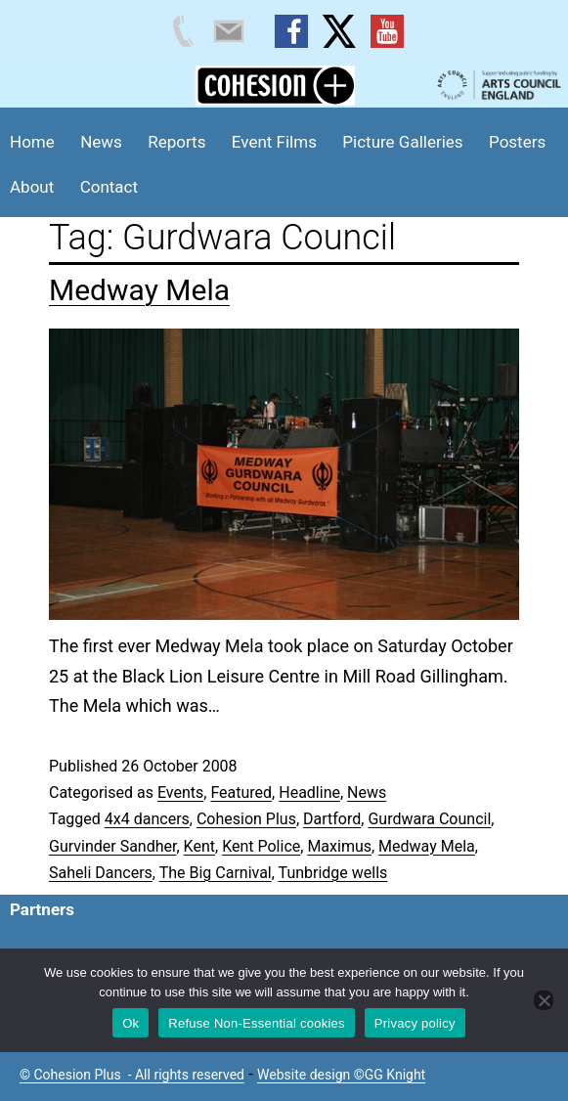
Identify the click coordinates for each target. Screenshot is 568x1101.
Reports (176, 142)
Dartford (332, 819)
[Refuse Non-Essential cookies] (543, 1000)
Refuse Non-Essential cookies (256, 1023)
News (101, 142)
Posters (517, 142)
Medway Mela (139, 290)
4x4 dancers (147, 819)
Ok (130, 1023)
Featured (241, 792)
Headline (309, 792)
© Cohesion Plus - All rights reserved (132, 1074)
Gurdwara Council (429, 819)
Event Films (274, 142)
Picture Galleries (402, 142)
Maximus (339, 846)
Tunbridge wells (333, 872)
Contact (109, 187)
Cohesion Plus (246, 819)
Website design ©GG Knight (341, 1074)
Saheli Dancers (101, 872)
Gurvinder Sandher (112, 846)
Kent (199, 846)
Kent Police (261, 846)
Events (180, 792)
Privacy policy (415, 1023)
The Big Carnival (215, 872)
